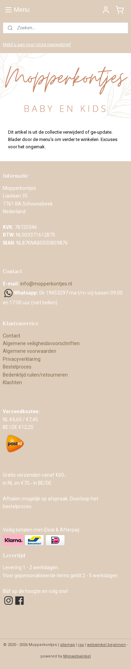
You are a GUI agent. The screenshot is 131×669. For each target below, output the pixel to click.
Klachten (12, 382)
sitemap (67, 644)
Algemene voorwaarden (30, 351)
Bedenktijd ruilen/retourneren (35, 375)
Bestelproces (17, 367)
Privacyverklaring (22, 359)
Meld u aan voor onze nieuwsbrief (37, 44)
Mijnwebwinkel (77, 656)
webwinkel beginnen (106, 644)
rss (81, 644)
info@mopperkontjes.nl (46, 284)
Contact (11, 336)
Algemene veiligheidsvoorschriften (41, 343)
